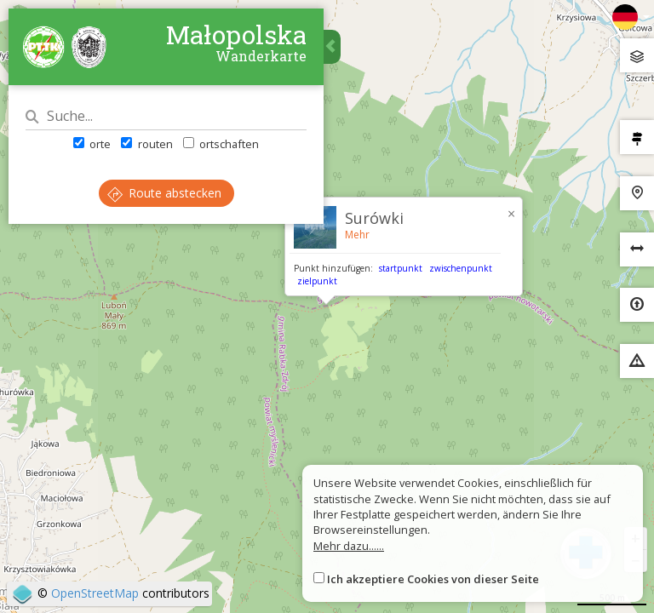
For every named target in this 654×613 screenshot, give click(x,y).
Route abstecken (164, 193)
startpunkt (400, 268)
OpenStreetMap (95, 593)
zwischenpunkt (460, 268)
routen (146, 144)
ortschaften (221, 144)
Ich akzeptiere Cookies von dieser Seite (433, 579)
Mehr (357, 234)
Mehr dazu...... (348, 545)
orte (92, 144)
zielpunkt (317, 281)
